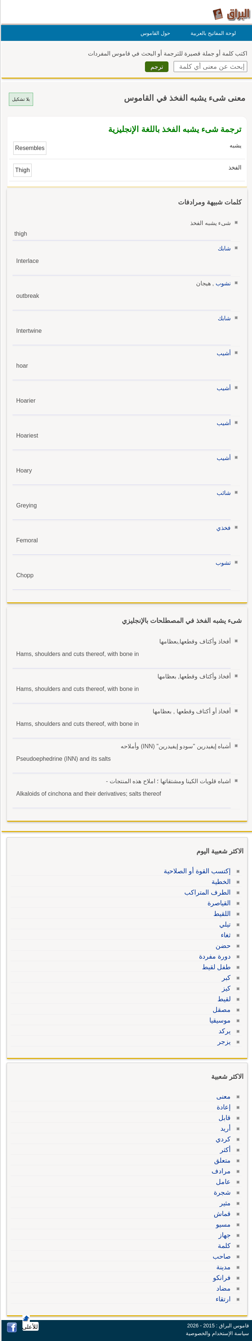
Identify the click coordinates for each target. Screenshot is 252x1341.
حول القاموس (154, 33)
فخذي (222, 528)
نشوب (222, 283)
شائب (223, 493)
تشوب (222, 563)
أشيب (223, 353)
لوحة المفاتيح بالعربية (212, 33)
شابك (223, 248)
